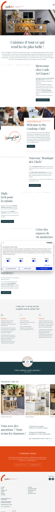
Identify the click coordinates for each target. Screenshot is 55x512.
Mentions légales (32, 479)
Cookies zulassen (44, 268)
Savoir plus (30, 146)
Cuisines (2, 473)
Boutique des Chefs (34, 185)
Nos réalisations (32, 476)
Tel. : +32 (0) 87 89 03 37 (5, 493)
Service (2, 478)
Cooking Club (4, 476)
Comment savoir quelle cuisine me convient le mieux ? (41, 413)
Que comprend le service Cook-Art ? (41, 425)
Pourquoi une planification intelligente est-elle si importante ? (41, 419)
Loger (2, 475)
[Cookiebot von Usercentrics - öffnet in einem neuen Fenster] (47, 243)
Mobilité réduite (6, 292)
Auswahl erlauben (27, 268)
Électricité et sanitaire (7, 221)
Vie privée (3, 481)
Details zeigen (47, 265)
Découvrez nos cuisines (42, 100)
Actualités (30, 478)
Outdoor (30, 473)
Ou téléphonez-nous (35, 451)
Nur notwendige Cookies (11, 268)
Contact (3, 479)
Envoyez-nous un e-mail (20, 451)
